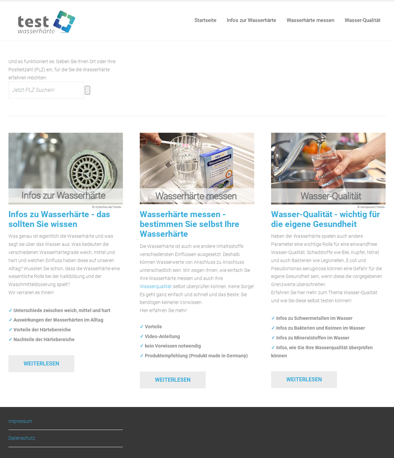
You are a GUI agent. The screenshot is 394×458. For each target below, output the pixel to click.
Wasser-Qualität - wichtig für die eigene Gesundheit (325, 219)
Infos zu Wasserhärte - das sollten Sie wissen (59, 219)
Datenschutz (21, 438)
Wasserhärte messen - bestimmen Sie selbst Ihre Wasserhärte (189, 224)
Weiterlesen (41, 363)
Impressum (20, 421)
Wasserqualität (156, 286)
